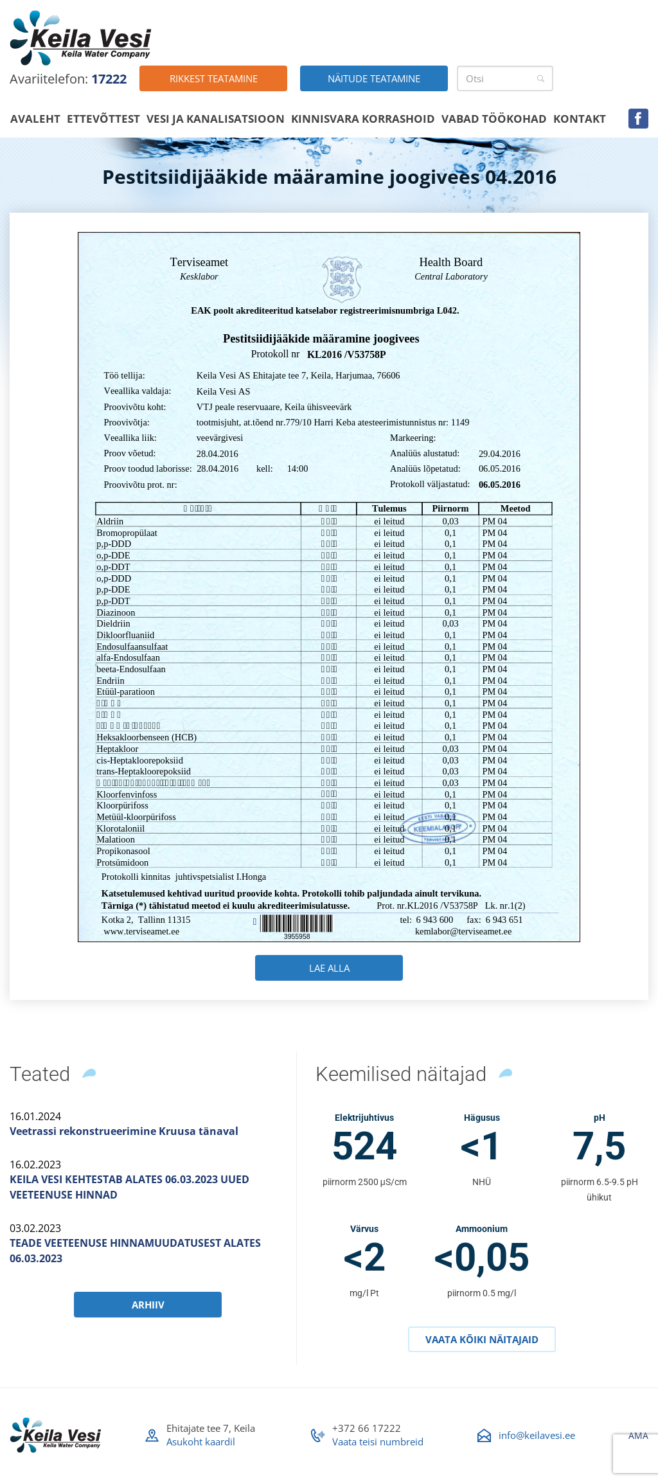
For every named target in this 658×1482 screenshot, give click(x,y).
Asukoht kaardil (200, 1441)
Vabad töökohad (494, 118)
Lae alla (329, 967)
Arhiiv (148, 1304)
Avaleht (35, 118)
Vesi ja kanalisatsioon (216, 118)
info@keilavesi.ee (537, 1435)
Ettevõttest (103, 118)
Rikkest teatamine (214, 78)
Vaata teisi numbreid (377, 1441)
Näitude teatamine (374, 78)
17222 (109, 78)
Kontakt (579, 118)
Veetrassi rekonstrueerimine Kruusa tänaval (124, 1131)
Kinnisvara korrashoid (363, 118)
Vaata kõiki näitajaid (481, 1339)
